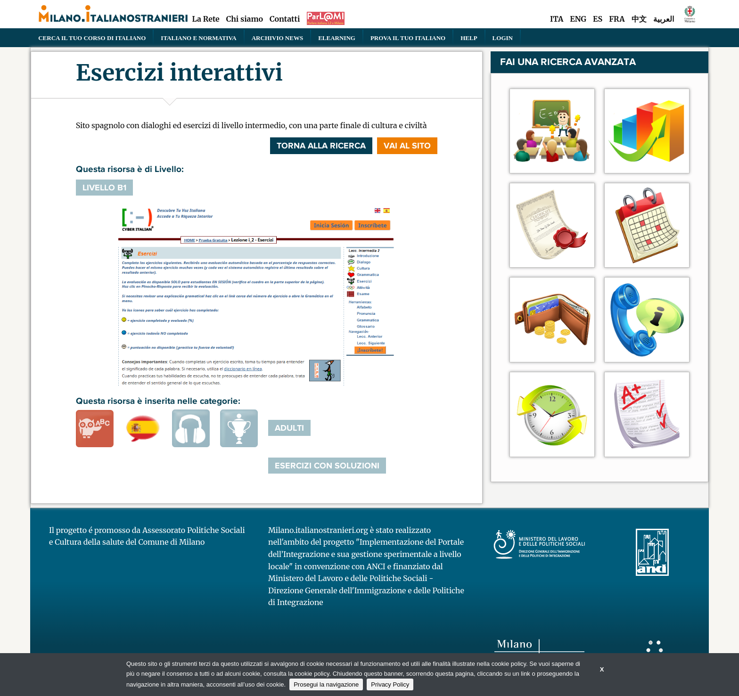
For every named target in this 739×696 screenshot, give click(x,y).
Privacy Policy (390, 684)
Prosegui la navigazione (326, 684)
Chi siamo (244, 19)
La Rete (205, 19)
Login (503, 37)
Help (468, 37)
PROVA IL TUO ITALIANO (407, 37)
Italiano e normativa (198, 37)
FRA (616, 19)
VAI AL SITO (407, 145)
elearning (336, 37)
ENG (578, 19)
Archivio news (277, 37)
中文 (639, 19)
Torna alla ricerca (321, 145)
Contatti (285, 19)
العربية (663, 19)
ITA (556, 19)
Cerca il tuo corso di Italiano (92, 37)
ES (597, 19)
